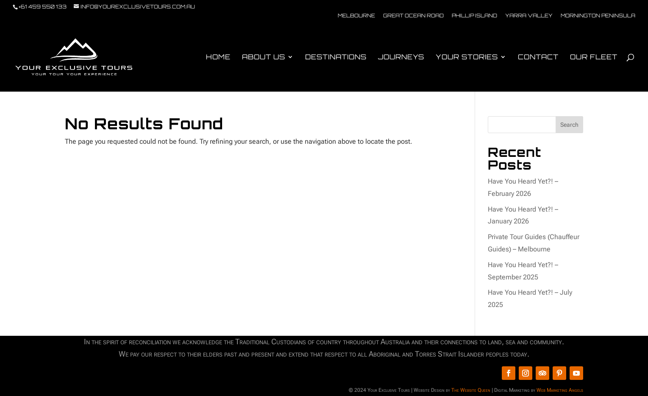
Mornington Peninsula (598, 16)
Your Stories (467, 57)
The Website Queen (470, 390)
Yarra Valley (529, 16)
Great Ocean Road (413, 16)
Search (569, 124)
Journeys (401, 57)
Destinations (336, 57)
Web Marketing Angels (560, 390)
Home (218, 57)
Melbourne (356, 16)
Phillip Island (474, 16)
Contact (538, 57)
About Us (263, 57)
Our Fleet (593, 57)
